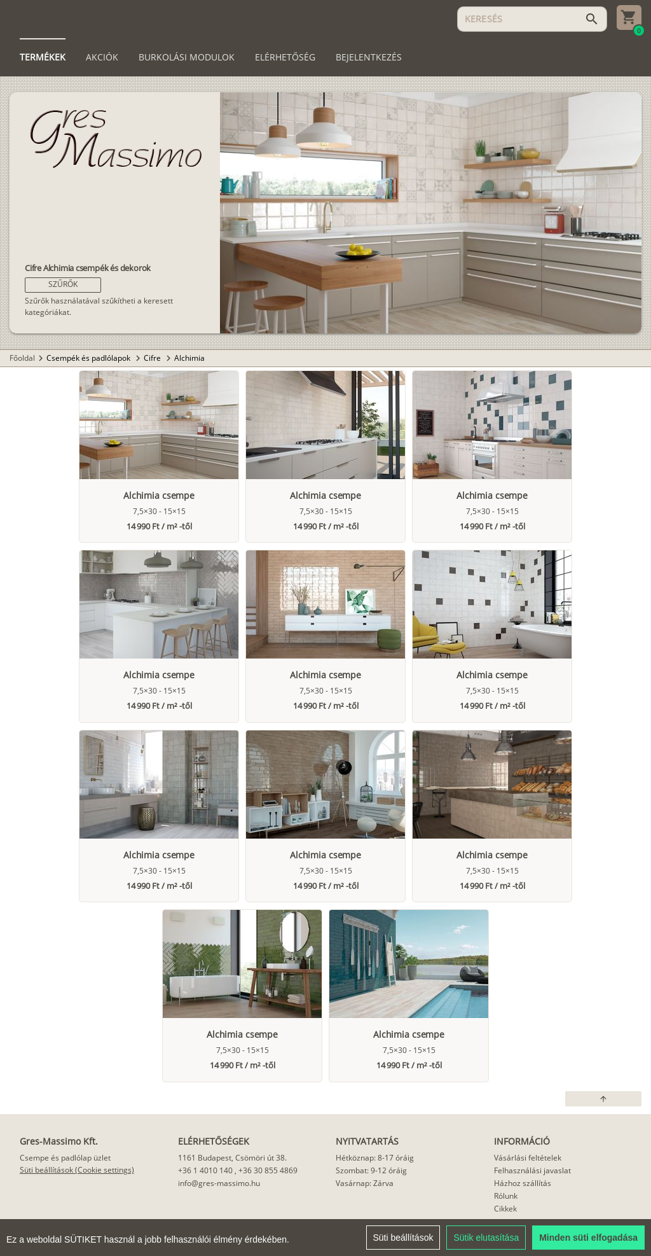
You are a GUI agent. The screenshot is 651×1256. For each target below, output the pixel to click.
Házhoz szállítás (522, 1183)
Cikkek (505, 1208)
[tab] (43, 57)
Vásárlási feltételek (527, 1157)
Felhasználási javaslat (532, 1170)
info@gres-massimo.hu (219, 1183)
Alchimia (189, 357)
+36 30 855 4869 (268, 1170)
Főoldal (22, 357)
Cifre (153, 357)
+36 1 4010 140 (205, 1170)
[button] (63, 285)
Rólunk (505, 1195)
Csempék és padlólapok (89, 357)
